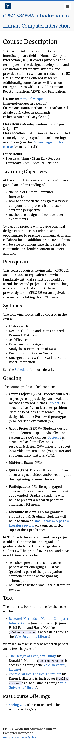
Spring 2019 (17, 704)
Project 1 (55, 403)
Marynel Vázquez (32, 99)
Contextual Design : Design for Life (35, 674)
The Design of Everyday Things (32, 656)
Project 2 (54, 437)
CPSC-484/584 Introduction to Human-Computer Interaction (36, 21)
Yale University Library (32, 636)
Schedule (21, 370)
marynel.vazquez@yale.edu (21, 737)
